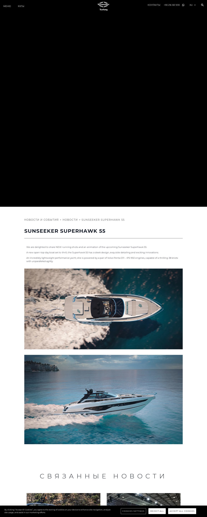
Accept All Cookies (182, 511)
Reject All (157, 511)
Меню (7, 6)
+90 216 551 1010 (172, 5)
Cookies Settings (133, 511)
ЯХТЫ (21, 6)
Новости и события (41, 219)
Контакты (154, 5)
